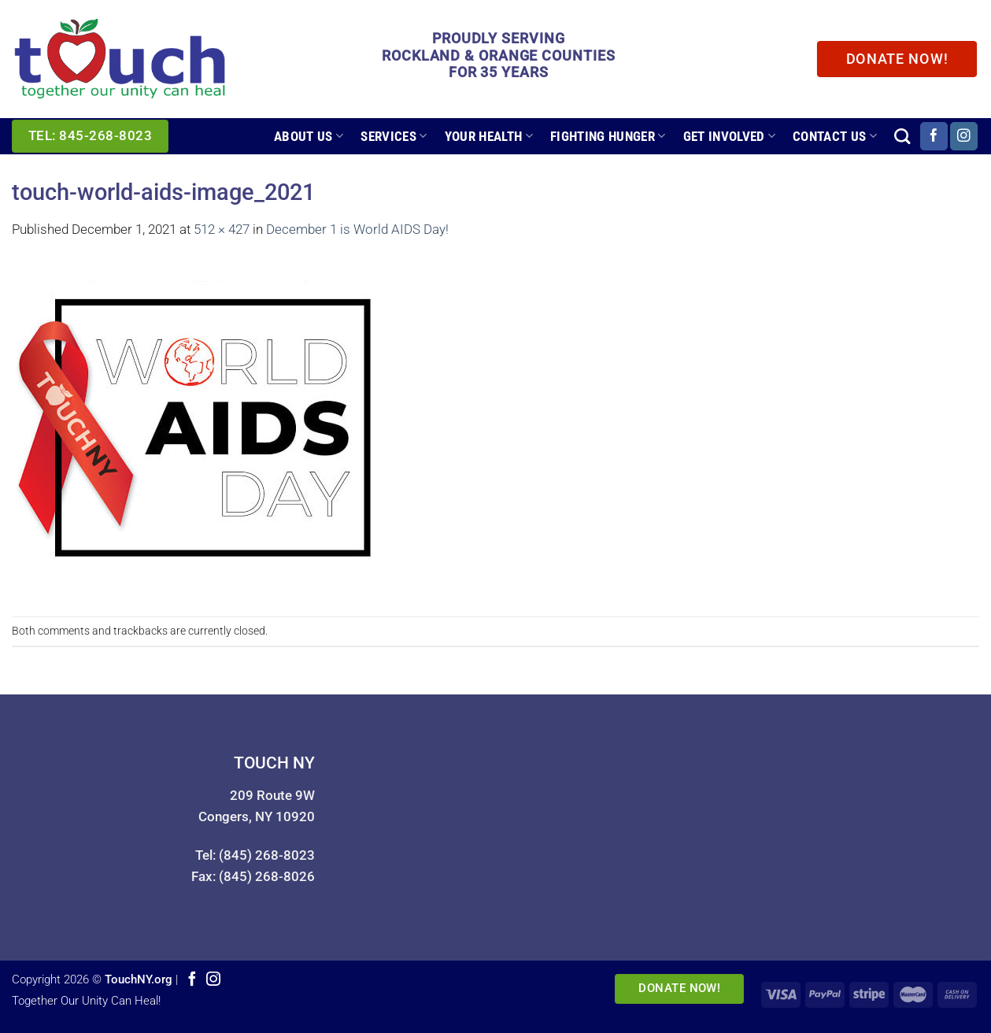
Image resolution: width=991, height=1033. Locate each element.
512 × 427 (222, 229)
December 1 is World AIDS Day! (357, 229)
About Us (308, 136)
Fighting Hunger (608, 136)
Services (394, 136)
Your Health (489, 136)
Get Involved (729, 136)
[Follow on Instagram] (964, 136)
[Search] (902, 136)
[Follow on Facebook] (934, 136)
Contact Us (835, 136)
